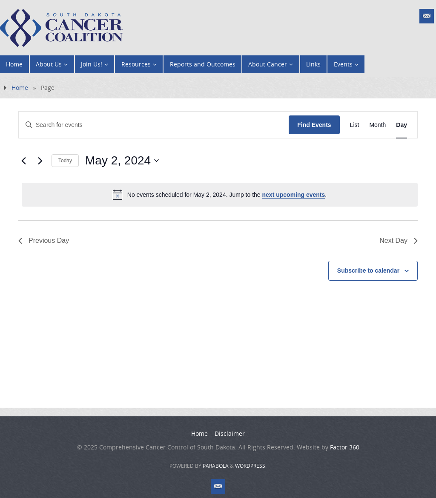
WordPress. (251, 465)
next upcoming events (293, 194)
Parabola (216, 465)
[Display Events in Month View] (377, 125)
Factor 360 (344, 447)
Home (19, 87)
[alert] (220, 195)
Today (65, 161)
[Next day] (40, 160)
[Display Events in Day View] (401, 125)
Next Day (398, 240)
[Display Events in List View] (354, 125)
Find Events (314, 124)
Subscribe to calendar (368, 270)
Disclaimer (230, 433)
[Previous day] (23, 160)
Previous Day (43, 240)
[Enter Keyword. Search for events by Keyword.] (154, 125)
